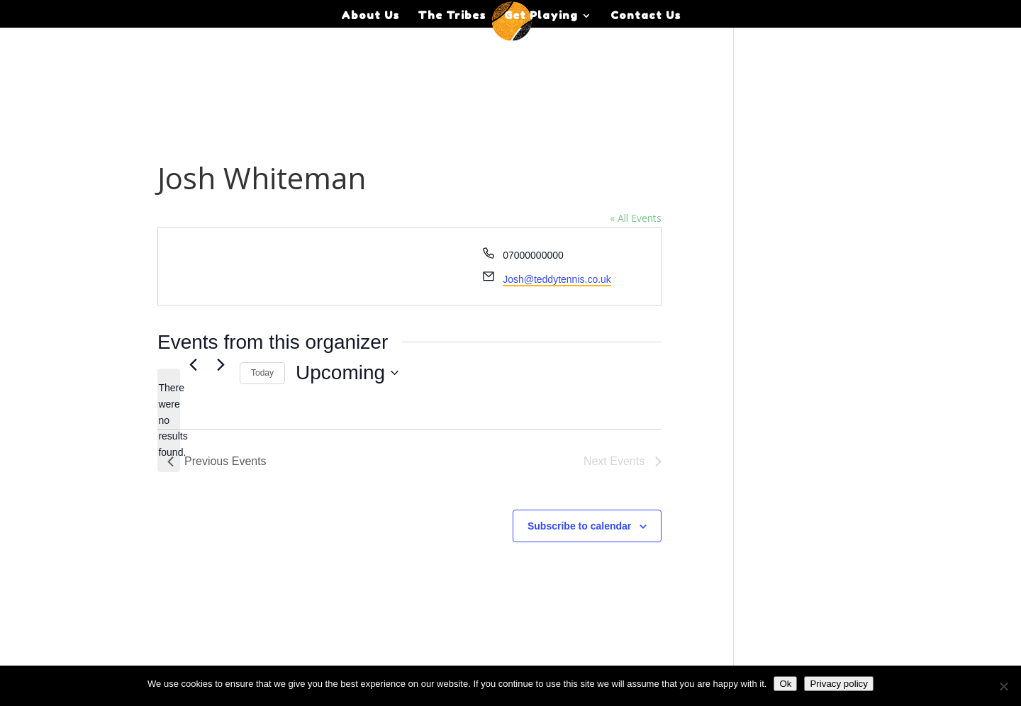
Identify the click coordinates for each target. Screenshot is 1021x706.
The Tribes (452, 16)
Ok (785, 683)
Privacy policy (838, 683)
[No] (1003, 686)
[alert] (168, 420)
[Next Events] (220, 365)
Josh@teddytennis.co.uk (557, 279)
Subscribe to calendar (579, 526)
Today (262, 373)
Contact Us (645, 16)
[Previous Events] (192, 365)
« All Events (636, 218)
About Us (370, 16)
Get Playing (541, 16)
